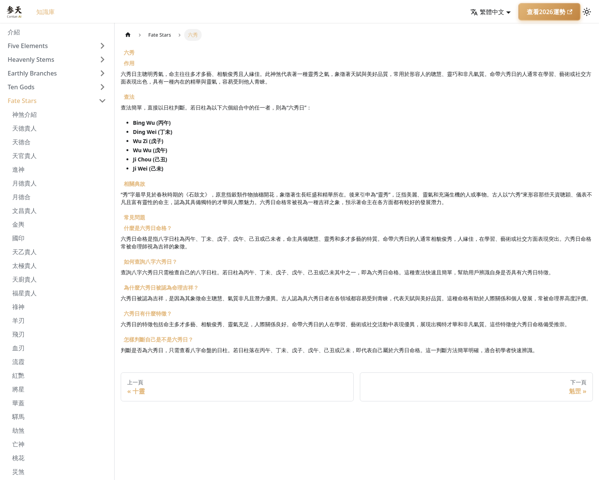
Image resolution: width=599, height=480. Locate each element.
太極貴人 (24, 265)
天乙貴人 (24, 252)
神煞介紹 (24, 114)
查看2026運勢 (549, 12)
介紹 (14, 32)
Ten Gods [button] (21, 87)
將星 (18, 389)
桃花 (18, 458)
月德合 (21, 197)
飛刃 (18, 334)
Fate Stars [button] (22, 101)
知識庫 (45, 12)
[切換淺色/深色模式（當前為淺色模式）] (587, 12)
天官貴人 (24, 155)
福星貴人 (24, 293)
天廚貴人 (24, 279)
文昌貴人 (24, 210)
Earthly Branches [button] (32, 73)
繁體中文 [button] (487, 12)
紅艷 (18, 375)
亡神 (18, 444)
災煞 (18, 471)
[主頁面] (128, 35)
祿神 (18, 307)
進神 (18, 169)
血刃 (18, 348)
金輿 (18, 224)
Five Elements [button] (28, 46)
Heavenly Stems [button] (31, 59)
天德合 (21, 142)
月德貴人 (24, 183)
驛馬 (18, 416)
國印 (18, 238)
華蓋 (18, 403)
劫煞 (18, 430)
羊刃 (18, 320)
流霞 (18, 362)
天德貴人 (24, 128)
